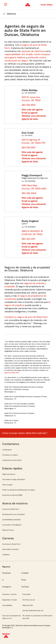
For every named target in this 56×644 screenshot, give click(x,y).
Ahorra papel (7, 485)
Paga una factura (8, 474)
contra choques (42, 54)
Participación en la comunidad (13, 514)
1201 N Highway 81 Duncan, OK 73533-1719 (34, 141)
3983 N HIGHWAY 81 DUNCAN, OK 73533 (32, 233)
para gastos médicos (14, 57)
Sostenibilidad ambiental (11, 519)
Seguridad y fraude (9, 600)
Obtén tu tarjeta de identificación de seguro (18, 490)
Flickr (23, 580)
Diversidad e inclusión (10, 549)
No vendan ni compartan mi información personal (37, 617)
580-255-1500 (28, 105)
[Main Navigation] (5, 4)
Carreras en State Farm (11, 544)
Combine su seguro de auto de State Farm (26, 317)
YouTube (25, 587)
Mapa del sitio (27, 605)
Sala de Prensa (8, 530)
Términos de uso (28, 600)
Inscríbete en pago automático (13, 479)
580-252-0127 (28, 239)
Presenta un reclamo (10, 455)
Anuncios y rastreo (9, 594)
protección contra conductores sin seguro (25, 59)
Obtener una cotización (34, 116)
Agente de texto (30, 119)
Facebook (6, 573)
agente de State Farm (11, 373)
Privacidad (26, 594)
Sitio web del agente (32, 109)
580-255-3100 (28, 147)
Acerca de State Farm (10, 509)
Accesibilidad (7, 605)
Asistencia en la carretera (12, 460)
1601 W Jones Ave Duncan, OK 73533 (31, 99)
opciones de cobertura (33, 51)
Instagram (6, 587)
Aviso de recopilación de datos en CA (11, 617)
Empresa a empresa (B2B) (12, 495)
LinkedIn (25, 573)
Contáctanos (7, 450)
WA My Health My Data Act (32, 610)
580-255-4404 (29, 193)
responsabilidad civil (14, 54)
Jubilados (6, 554)
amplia (29, 54)
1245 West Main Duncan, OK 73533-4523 (34, 187)
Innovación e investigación (12, 525)
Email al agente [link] (29, 113)
